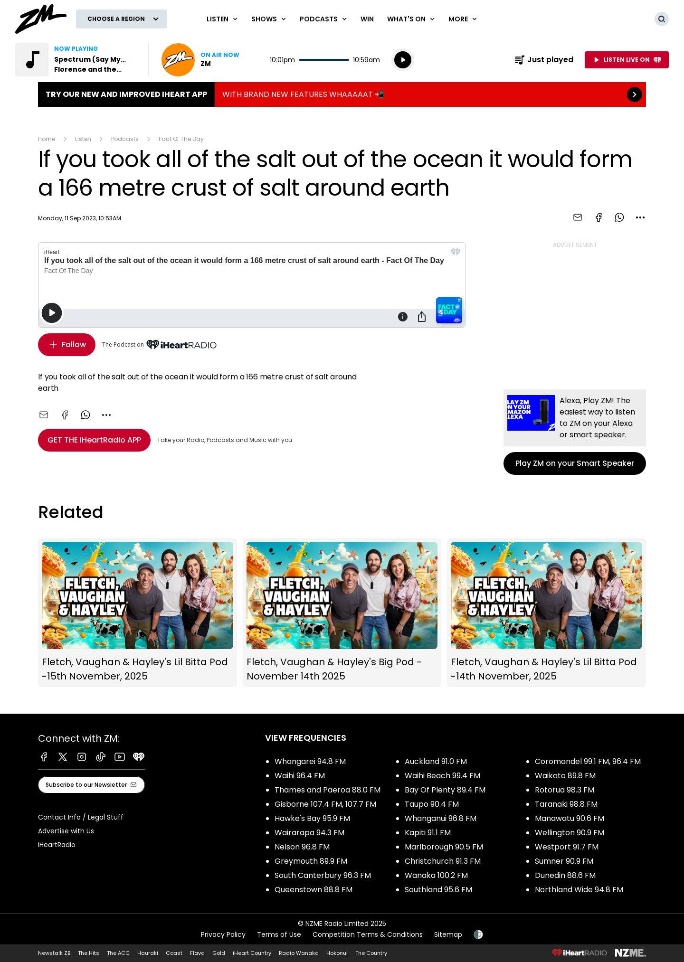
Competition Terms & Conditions (368, 934)
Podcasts (125, 139)
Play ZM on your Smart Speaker (575, 432)
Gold (218, 953)
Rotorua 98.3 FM (564, 789)
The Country (371, 953)
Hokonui (337, 953)
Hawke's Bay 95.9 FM (312, 818)
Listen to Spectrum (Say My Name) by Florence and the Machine (76, 59)
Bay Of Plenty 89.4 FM (445, 789)
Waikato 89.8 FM (565, 775)
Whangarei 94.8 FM (310, 761)
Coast (174, 953)
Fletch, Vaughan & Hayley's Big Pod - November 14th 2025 (342, 613)
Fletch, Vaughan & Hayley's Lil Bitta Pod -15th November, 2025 (137, 613)
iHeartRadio (57, 844)
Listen (83, 139)
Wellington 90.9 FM (569, 832)
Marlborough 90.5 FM (444, 846)
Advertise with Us (66, 831)
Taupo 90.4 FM (432, 804)
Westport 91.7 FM (566, 846)
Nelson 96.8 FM (302, 846)
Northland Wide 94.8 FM (579, 889)
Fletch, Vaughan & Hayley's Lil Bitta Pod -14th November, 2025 (546, 613)
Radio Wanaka (299, 953)
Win (367, 19)
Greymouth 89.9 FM (311, 861)
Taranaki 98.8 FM (566, 804)
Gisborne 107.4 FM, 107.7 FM (325, 804)
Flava (197, 953)
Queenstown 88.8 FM (313, 889)
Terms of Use (279, 934)
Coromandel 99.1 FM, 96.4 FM (588, 761)
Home (46, 139)
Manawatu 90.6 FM (569, 818)
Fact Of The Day (181, 139)
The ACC (118, 953)
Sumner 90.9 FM (564, 861)
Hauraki (147, 953)
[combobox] (640, 217)
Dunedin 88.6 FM (565, 875)
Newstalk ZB (54, 953)
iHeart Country (252, 953)
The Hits (88, 953)
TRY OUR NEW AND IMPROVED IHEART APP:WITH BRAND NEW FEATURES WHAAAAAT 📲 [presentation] (342, 94)
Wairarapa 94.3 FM (309, 832)
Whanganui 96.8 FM (440, 818)
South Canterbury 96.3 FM (323, 875)
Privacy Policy (223, 934)
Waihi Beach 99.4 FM (442, 775)
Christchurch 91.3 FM (443, 861)
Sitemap (448, 934)
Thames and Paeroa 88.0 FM (327, 789)
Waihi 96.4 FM (300, 775)
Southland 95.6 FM (438, 889)
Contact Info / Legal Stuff (81, 817)
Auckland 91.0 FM (436, 761)
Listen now (200, 59)
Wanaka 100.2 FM (436, 875)
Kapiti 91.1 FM (428, 832)
